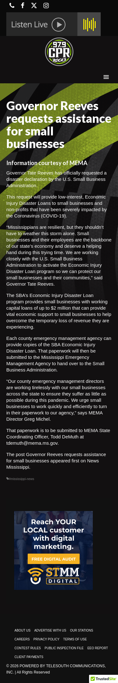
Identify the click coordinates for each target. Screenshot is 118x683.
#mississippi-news (21, 479)
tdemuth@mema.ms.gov (32, 443)
